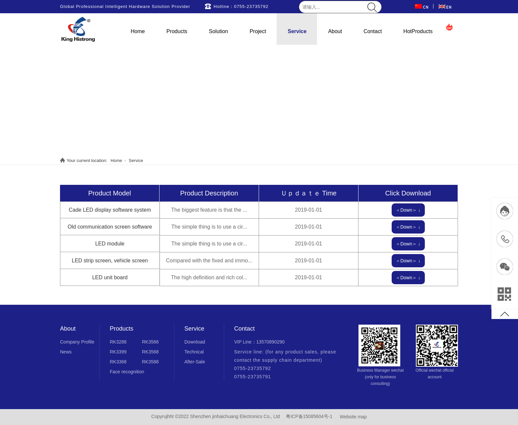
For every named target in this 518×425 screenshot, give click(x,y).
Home (138, 31)
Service (297, 31)
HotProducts (417, 31)
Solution (218, 31)
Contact (372, 31)
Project (258, 31)
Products (176, 31)
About (335, 31)
